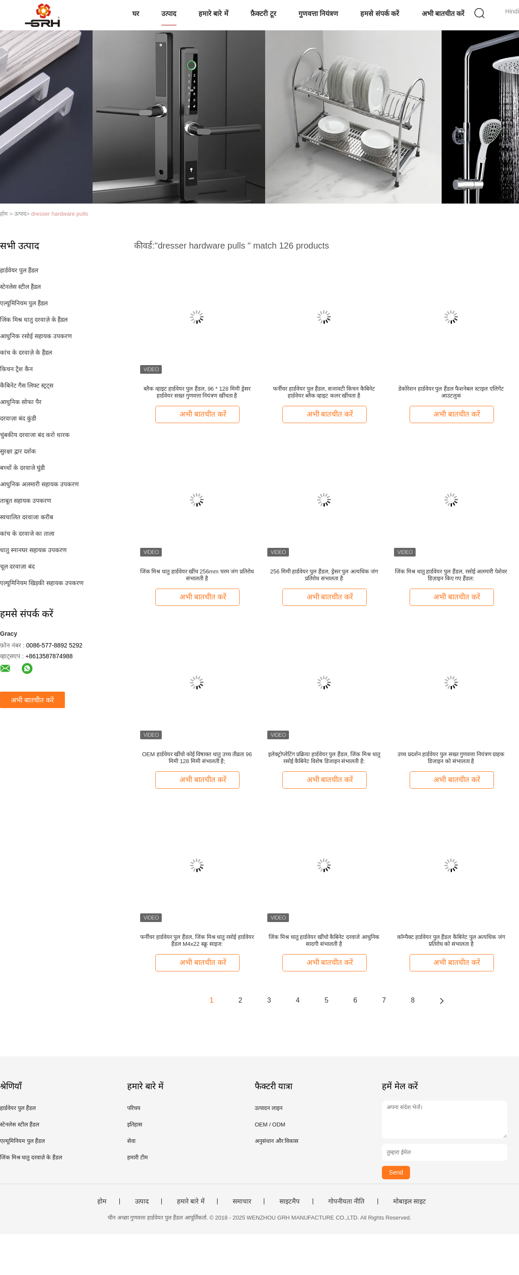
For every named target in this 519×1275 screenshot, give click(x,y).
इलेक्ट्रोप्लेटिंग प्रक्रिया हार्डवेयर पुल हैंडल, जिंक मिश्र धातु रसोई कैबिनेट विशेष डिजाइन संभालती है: (324, 757)
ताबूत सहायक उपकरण (25, 500)
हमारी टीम (137, 1157)
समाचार (242, 1201)
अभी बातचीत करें (443, 13)
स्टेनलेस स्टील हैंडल (20, 286)
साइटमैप (289, 1201)
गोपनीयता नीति (346, 1201)
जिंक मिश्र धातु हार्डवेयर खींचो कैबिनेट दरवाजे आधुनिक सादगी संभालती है (324, 940)
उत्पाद (168, 13)
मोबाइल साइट (409, 1201)
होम (101, 1201)
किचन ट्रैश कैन (16, 369)
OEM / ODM (270, 1124)
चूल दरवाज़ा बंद (17, 566)
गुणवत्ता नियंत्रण (318, 13)
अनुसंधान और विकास (276, 1141)
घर (135, 13)
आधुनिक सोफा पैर (21, 401)
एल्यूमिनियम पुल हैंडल (24, 303)
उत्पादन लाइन (268, 1108)
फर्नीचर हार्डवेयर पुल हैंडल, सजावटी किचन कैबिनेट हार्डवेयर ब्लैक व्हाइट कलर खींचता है (324, 392)
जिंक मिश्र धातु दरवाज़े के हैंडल (33, 319)
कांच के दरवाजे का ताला (27, 533)
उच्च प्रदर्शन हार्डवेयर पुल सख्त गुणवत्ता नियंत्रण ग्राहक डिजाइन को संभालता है (450, 757)
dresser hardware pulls (59, 213)
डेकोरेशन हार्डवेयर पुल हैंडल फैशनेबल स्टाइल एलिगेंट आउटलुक (451, 392)
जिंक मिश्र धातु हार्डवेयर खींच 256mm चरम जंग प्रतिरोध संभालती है (197, 575)
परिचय (134, 1108)
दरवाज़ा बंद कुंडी (18, 418)
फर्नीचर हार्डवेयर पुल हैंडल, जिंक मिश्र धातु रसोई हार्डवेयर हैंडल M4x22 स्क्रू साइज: (197, 940)
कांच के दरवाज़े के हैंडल (26, 352)
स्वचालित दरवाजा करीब (26, 517)
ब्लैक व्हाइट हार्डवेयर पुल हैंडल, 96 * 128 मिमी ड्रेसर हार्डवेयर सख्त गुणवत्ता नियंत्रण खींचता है (197, 392)
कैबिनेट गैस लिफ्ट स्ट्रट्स (26, 385)
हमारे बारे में (213, 13)
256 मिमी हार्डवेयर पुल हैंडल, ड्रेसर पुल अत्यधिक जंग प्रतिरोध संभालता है (324, 575)
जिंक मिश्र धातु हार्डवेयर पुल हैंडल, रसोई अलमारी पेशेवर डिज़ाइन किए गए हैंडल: (451, 575)
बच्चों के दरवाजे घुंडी (22, 467)
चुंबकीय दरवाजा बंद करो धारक (35, 434)
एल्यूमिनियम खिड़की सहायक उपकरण (41, 582)
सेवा (131, 1141)
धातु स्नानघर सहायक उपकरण (33, 550)
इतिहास (134, 1124)
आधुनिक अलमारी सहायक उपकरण (39, 484)
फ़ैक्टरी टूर (263, 13)
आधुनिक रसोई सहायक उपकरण (36, 336)
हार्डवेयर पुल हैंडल (19, 270)
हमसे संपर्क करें (379, 13)
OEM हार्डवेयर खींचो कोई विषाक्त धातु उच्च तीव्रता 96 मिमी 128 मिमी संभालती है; (197, 757)
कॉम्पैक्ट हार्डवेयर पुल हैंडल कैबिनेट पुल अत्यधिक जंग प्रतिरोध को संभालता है (451, 940)
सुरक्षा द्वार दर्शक (18, 451)
